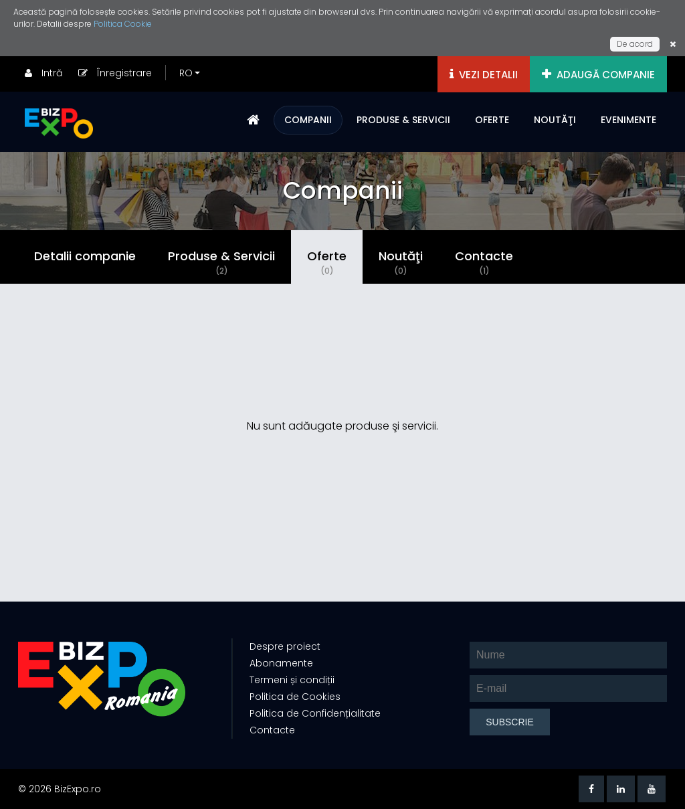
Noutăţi (401, 262)
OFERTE (492, 119)
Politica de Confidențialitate (315, 713)
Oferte (327, 262)
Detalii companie (85, 256)
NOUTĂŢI (555, 119)
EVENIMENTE (628, 119)
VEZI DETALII (484, 75)
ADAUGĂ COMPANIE (598, 75)
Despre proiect (285, 646)
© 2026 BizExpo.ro (59, 789)
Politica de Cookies (295, 696)
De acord (635, 44)
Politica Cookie (123, 23)
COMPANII (308, 119)
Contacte (484, 262)
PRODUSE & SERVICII (403, 119)
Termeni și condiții (292, 680)
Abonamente (281, 663)
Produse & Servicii (221, 262)
